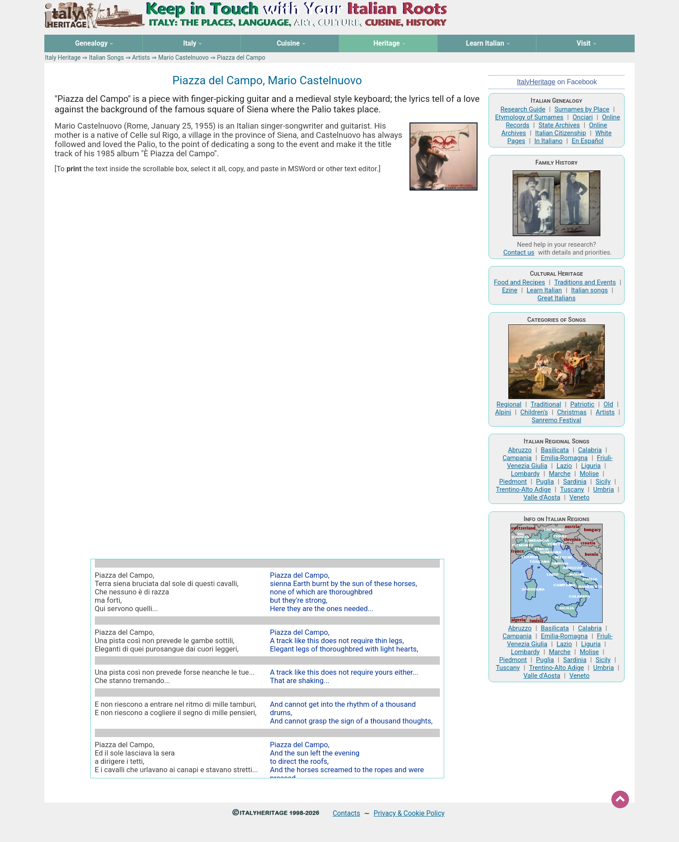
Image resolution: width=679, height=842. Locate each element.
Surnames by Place (581, 109)
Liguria (590, 466)
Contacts (346, 813)
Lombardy (525, 474)
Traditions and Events (585, 282)
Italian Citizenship (560, 133)
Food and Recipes (519, 282)
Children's (534, 412)
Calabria (590, 450)
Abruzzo (520, 450)
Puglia (545, 482)
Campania (517, 458)
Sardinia (574, 482)
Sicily (603, 482)
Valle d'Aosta (542, 497)
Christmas (571, 412)
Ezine (509, 290)
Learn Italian (544, 290)
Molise (589, 474)
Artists (141, 57)
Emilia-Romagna (564, 458)
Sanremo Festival (556, 420)
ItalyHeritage (536, 82)
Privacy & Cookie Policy (409, 813)
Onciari (582, 117)
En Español (588, 141)
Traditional (546, 404)
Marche (559, 474)
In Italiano (548, 141)
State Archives (559, 125)
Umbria (603, 489)
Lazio (564, 466)
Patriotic (582, 404)
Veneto (579, 497)
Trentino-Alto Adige (523, 489)
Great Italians (556, 298)
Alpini (503, 412)
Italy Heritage (63, 57)
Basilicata (555, 450)
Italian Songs (106, 57)
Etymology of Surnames (529, 117)
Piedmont (513, 482)
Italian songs (589, 290)
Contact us (519, 252)
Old (608, 404)
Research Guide (522, 109)
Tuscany (572, 489)
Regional (508, 404)
